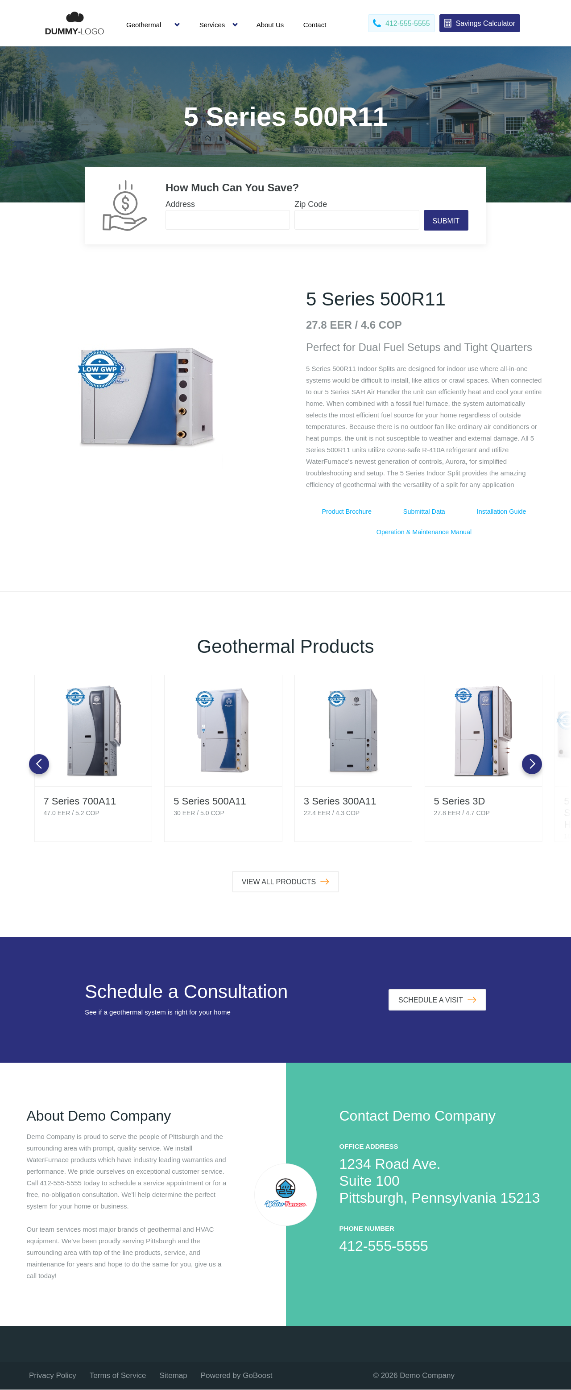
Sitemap (173, 1376)
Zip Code (310, 204)
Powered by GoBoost (237, 1376)
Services (212, 25)
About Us (270, 25)
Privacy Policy (52, 1376)
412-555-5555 (383, 1246)
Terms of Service (118, 1376)
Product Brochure (347, 512)
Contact (315, 25)
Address (180, 204)
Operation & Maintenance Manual (424, 532)
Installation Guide (501, 512)
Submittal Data (424, 512)
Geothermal (143, 25)
